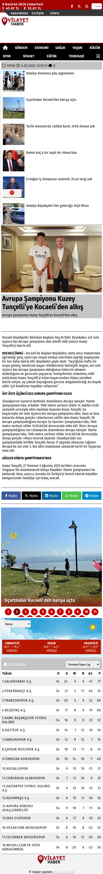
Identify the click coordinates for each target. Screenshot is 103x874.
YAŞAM (77, 48)
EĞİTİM (52, 56)
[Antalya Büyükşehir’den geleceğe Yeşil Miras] (51, 213)
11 (94, 612)
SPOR (7, 56)
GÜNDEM (21, 48)
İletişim (38, 13)
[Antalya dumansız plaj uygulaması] (51, 81)
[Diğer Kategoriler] (98, 56)
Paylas (11, 496)
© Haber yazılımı (51, 872)
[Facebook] (72, 6)
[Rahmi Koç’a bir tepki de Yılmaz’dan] (51, 160)
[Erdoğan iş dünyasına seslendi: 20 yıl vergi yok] (51, 187)
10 (86, 612)
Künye (54, 13)
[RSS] (86, 6)
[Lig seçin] (83, 664)
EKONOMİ (41, 48)
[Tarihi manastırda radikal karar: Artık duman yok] (51, 134)
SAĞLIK (60, 48)
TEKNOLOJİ (76, 56)
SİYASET (28, 56)
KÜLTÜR (95, 48)
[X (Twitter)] (79, 6)
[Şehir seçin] (17, 624)
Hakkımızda (19, 13)
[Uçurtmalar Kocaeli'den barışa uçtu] (51, 107)
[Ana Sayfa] (5, 47)
